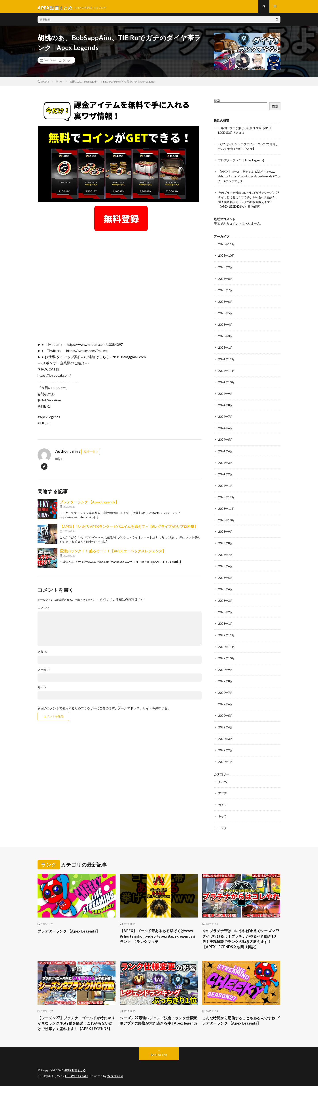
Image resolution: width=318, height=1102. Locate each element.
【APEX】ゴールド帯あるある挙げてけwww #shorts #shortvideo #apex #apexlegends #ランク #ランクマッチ (249, 178)
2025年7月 (225, 292)
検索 (217, 103)
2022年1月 (225, 762)
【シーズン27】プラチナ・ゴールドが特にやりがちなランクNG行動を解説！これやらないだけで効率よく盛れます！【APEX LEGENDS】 (75, 1036)
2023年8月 (225, 544)
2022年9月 (225, 671)
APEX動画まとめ (75, 1086)
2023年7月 (225, 556)
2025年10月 (226, 258)
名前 (42, 654)
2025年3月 (225, 338)
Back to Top (159, 1071)
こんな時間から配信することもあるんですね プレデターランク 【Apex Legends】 (241, 1030)
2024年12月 (226, 361)
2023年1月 (225, 625)
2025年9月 (225, 269)
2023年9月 (225, 533)
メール (44, 672)
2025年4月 (225, 326)
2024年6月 (225, 430)
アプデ (222, 794)
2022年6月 (225, 705)
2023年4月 (225, 590)
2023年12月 (226, 498)
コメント (44, 610)
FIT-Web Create (77, 1092)
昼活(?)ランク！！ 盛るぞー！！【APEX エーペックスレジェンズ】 (113, 553)
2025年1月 (225, 349)
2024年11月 (226, 372)
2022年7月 (225, 694)
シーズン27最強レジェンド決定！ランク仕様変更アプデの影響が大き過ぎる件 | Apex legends (157, 1033)
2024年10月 (226, 384)
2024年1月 (225, 487)
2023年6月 (225, 567)
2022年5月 (225, 716)
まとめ (222, 782)
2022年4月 (225, 728)
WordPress (116, 1092)
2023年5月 (225, 579)
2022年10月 (226, 659)
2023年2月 (225, 613)
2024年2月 (225, 476)
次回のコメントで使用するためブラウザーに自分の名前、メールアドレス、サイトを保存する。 (104, 711)
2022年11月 (226, 648)
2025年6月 (225, 303)
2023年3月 (225, 602)
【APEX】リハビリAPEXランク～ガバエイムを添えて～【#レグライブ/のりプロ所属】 (129, 529)
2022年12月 (226, 636)
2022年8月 (225, 682)
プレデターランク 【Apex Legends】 (89, 504)
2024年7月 (225, 418)
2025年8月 (225, 280)
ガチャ (222, 805)
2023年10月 (226, 521)
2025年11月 (226, 246)
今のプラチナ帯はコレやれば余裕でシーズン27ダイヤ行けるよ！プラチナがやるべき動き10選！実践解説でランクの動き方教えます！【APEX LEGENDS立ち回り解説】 (241, 943)
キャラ (222, 817)
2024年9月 (225, 395)
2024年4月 (225, 453)
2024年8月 (225, 407)
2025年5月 (225, 315)
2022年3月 (225, 739)
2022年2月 (225, 751)
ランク (66, 63)
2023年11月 (226, 510)
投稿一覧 (89, 454)
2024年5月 (225, 441)
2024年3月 (225, 464)
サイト (42, 690)
